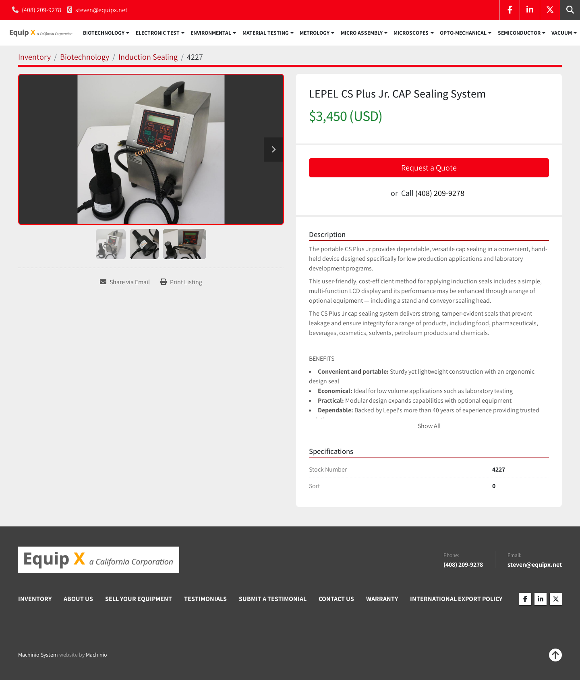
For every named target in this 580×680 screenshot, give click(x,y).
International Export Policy (456, 600)
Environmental (211, 33)
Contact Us (336, 600)
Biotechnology (103, 33)
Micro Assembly (362, 33)
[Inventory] (34, 59)
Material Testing (265, 33)
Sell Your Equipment (138, 600)
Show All (429, 428)
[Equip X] (98, 561)
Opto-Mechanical (463, 33)
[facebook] (509, 10)
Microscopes (411, 33)
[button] (106, 34)
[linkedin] (530, 10)
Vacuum (561, 33)
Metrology (314, 33)
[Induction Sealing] (148, 59)
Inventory (35, 600)
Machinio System (38, 656)
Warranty (382, 600)
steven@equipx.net (101, 10)
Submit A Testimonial (273, 600)
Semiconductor (519, 33)
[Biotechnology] (84, 59)
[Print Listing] (181, 284)
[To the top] (555, 657)
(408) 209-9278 (41, 10)
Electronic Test (158, 33)
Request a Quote (429, 169)
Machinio (96, 656)
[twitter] (550, 10)
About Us (78, 600)
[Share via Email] (125, 284)
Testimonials (205, 600)
